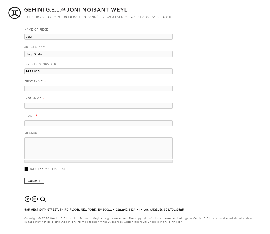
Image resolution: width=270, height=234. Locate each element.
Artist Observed (145, 17)
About (168, 17)
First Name (35, 81)
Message (31, 133)
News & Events (114, 17)
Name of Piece (36, 29)
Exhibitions (34, 17)
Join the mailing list (47, 169)
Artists (54, 17)
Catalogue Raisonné (81, 17)
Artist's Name (35, 47)
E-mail (31, 116)
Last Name (34, 98)
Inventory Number (40, 64)
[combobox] (48, 199)
